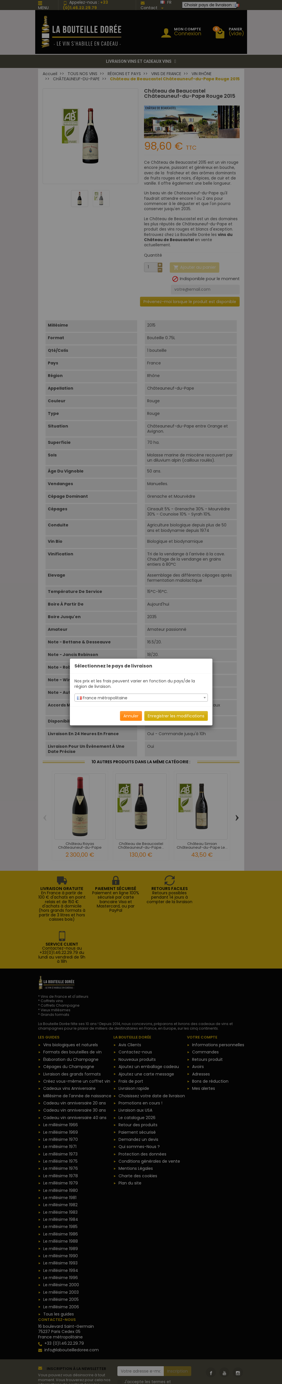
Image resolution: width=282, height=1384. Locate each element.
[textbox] (141, 698)
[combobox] (141, 698)
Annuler (131, 716)
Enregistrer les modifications (176, 716)
